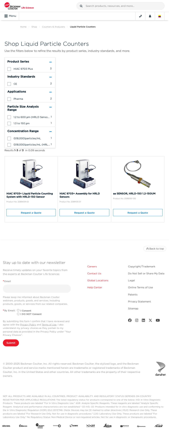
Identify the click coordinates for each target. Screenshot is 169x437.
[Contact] (140, 16)
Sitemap (133, 308)
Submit (10, 342)
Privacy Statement (139, 301)
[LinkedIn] (143, 321)
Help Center (94, 287)
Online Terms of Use (140, 287)
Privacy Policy (28, 324)
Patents (133, 294)
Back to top (155, 248)
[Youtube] (158, 321)
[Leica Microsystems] (107, 426)
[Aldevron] (23, 426)
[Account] (150, 16)
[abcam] (6, 426)
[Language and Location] (160, 16)
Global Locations (97, 280)
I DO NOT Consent (30, 314)
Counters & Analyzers (53, 26)
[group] (30, 68)
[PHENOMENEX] (141, 426)
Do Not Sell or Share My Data (146, 273)
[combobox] (120, 5)
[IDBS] (73, 426)
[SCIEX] (158, 426)
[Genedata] (57, 426)
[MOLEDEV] (124, 426)
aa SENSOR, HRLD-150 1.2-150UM (134, 193)
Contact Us (94, 273)
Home (23, 26)
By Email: (9, 310)
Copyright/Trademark (141, 266)
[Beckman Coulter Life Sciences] (40, 426)
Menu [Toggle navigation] (10, 16)
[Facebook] (130, 321)
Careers (92, 266)
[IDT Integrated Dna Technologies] (90, 426)
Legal (131, 280)
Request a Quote (31, 212)
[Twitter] (150, 321)
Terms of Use (49, 324)
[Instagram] (136, 321)
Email (7, 281)
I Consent (25, 310)
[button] (81, 6)
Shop (34, 26)
